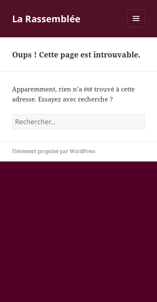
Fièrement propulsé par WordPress (53, 151)
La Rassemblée (46, 18)
